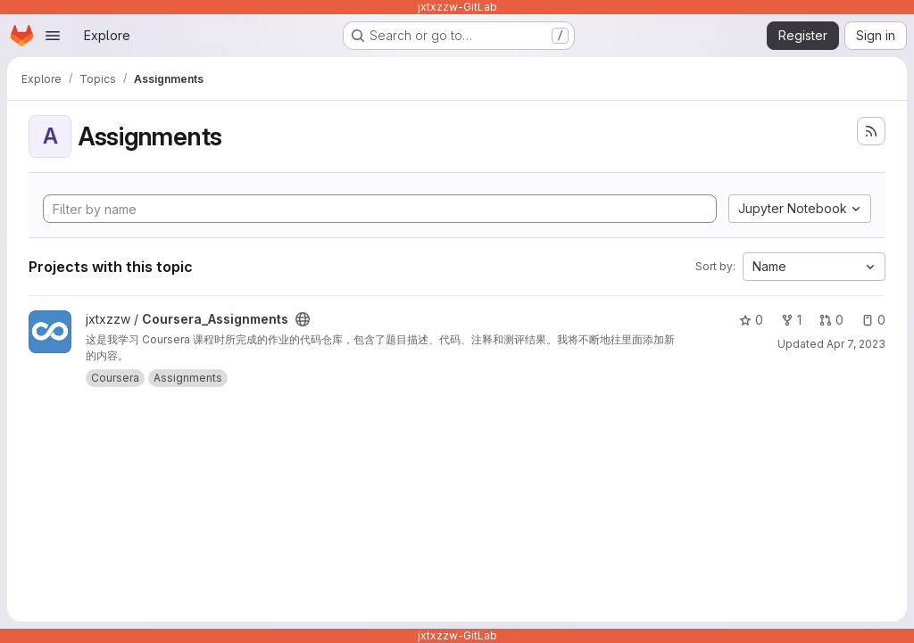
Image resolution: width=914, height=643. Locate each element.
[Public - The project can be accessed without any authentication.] (302, 319)
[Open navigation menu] (52, 35)
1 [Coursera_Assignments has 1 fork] (791, 319)
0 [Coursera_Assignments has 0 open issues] (873, 319)
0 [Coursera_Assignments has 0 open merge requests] (831, 319)
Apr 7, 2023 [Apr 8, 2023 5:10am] (856, 343)
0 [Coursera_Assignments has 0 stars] (751, 319)
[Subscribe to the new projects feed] (871, 131)
